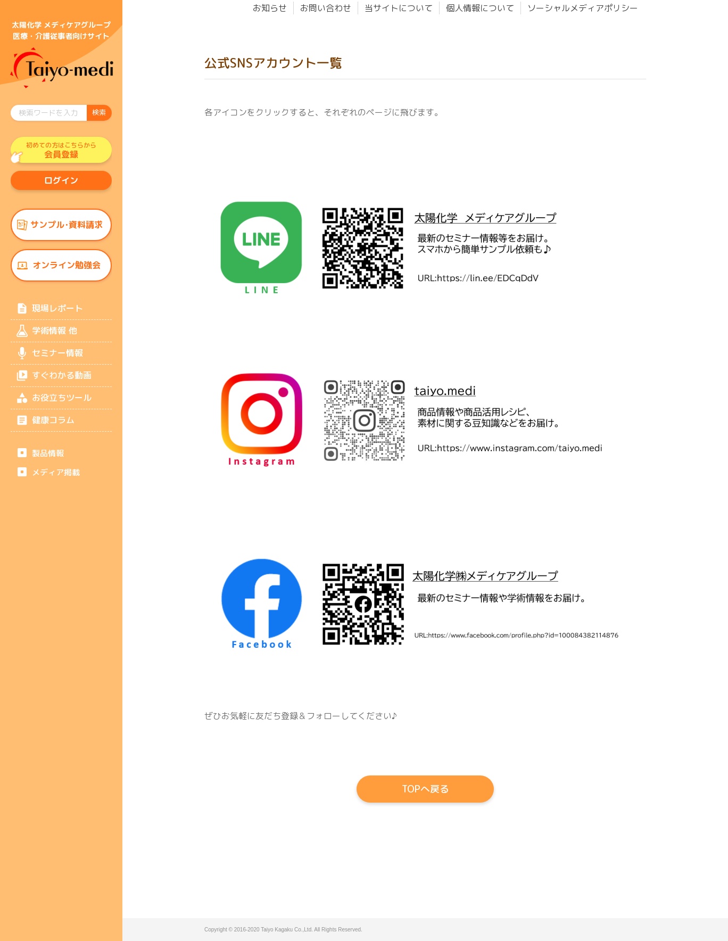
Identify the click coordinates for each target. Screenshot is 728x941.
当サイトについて (399, 8)
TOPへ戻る (425, 789)
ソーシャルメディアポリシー (582, 8)
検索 (99, 112)
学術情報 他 (54, 334)
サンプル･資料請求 (66, 227)
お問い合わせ (325, 8)
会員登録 (61, 151)
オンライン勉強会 (66, 268)
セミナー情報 (57, 357)
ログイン (61, 181)
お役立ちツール (62, 403)
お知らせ (270, 8)
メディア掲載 (56, 478)
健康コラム (53, 426)
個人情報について (480, 8)
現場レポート (57, 311)
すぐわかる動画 (62, 380)
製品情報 (48, 459)
